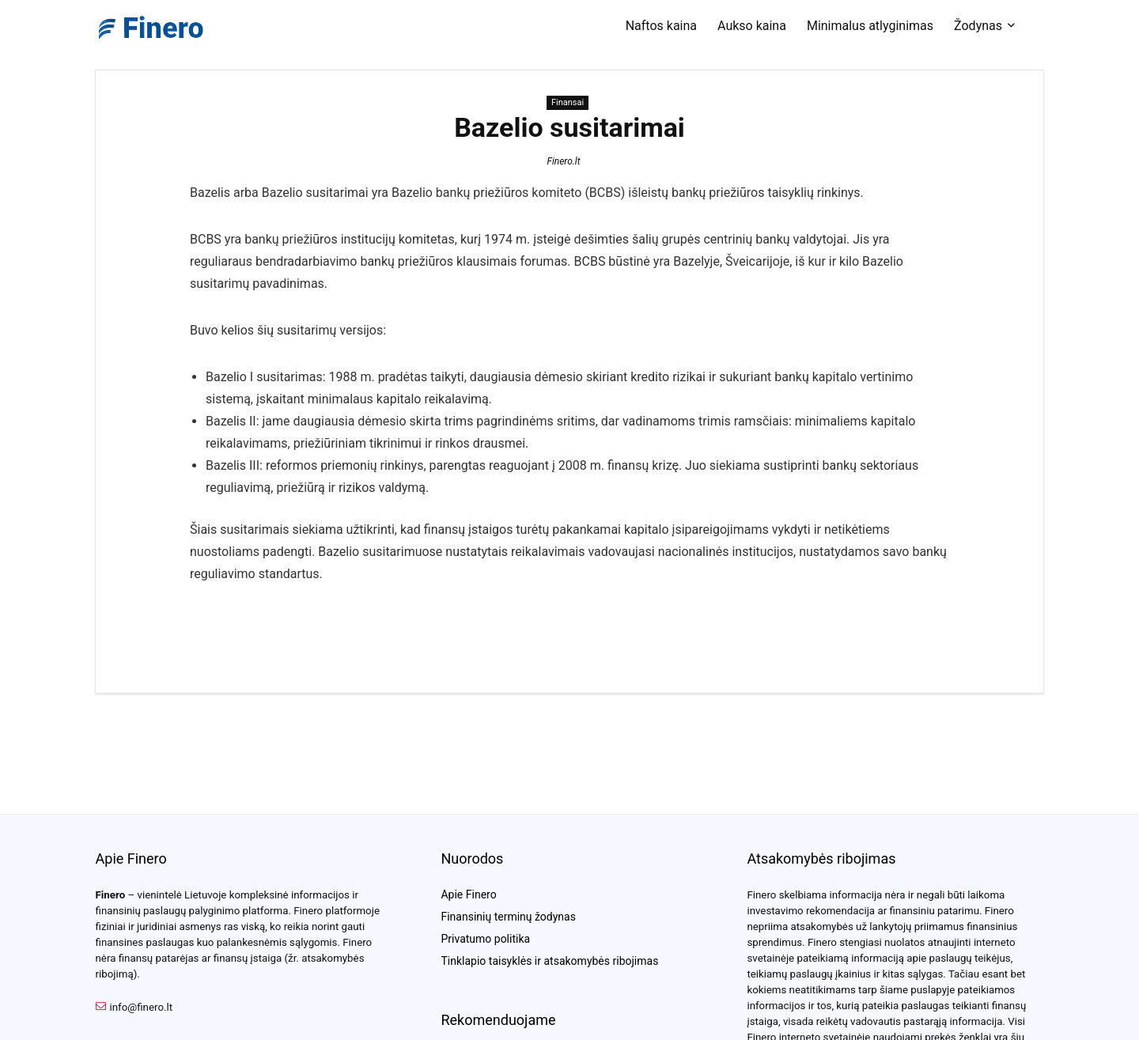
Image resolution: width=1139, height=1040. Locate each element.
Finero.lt (563, 161)
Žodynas (978, 25)
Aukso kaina (751, 25)
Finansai (567, 102)
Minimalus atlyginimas (870, 25)
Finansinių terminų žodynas (508, 916)
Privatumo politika (485, 938)
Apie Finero (468, 894)
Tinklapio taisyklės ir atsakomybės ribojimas (549, 961)
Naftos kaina (661, 25)
